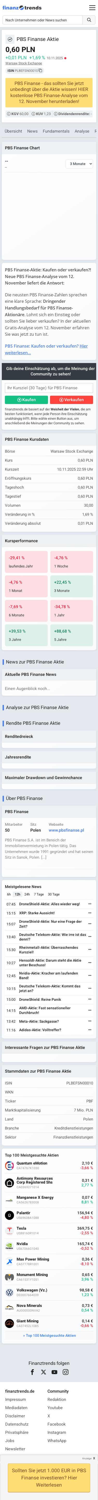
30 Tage (54, 894)
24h (27, 894)
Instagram (56, 1432)
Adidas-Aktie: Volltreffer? (40, 1030)
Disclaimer (15, 1416)
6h (9, 894)
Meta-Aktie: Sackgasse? (39, 1021)
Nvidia (22, 1244)
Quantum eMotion (32, 1163)
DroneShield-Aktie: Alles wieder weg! (49, 904)
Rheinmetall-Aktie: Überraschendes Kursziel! (48, 950)
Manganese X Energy (35, 1198)
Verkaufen (74, 400)
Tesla (21, 1228)
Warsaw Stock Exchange (23, 63)
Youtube (55, 1408)
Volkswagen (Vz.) (32, 1290)
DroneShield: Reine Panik (40, 999)
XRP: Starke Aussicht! (37, 913)
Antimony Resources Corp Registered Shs (35, 1180)
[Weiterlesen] (90, 904)
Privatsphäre (17, 1432)
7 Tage (39, 894)
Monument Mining (32, 1275)
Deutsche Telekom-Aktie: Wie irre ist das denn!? (52, 937)
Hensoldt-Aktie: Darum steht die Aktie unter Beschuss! (50, 963)
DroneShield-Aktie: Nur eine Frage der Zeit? (50, 924)
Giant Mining (28, 1321)
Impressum (15, 1399)
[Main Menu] (92, 8)
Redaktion (56, 1399)
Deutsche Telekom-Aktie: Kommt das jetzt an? (49, 989)
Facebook (56, 1424)
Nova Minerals (29, 1306)
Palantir (23, 1213)
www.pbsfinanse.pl (66, 830)
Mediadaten (16, 1408)
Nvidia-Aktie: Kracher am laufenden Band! (48, 976)
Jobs (9, 1441)
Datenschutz (17, 1424)
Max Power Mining (33, 1259)
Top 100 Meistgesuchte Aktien (51, 1335)
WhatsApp (56, 1441)
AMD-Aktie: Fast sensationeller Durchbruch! (45, 1010)
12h (17, 894)
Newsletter (15, 1449)
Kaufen (29, 400)
